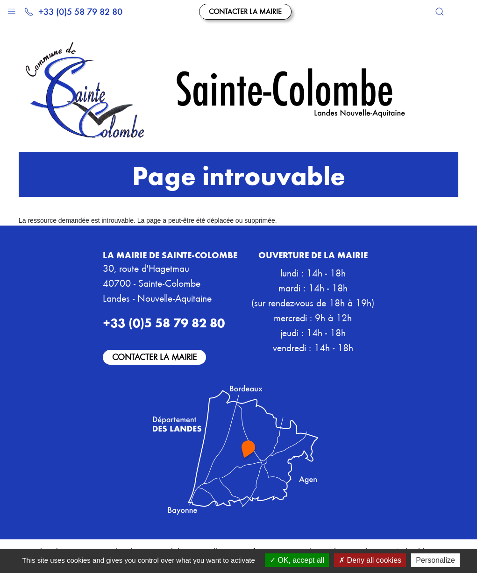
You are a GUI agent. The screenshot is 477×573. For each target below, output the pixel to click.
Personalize (435, 560)
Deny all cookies (370, 560)
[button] (11, 9)
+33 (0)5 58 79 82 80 (73, 11)
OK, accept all (297, 560)
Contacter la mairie (245, 11)
